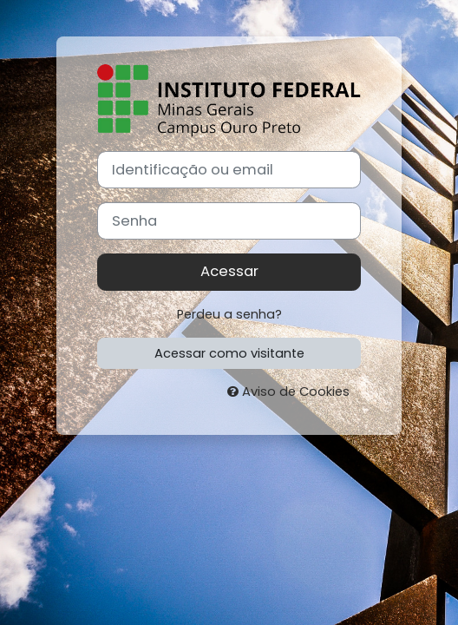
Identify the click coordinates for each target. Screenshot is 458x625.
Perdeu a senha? (229, 314)
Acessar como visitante (229, 353)
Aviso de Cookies (288, 391)
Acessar (229, 271)
